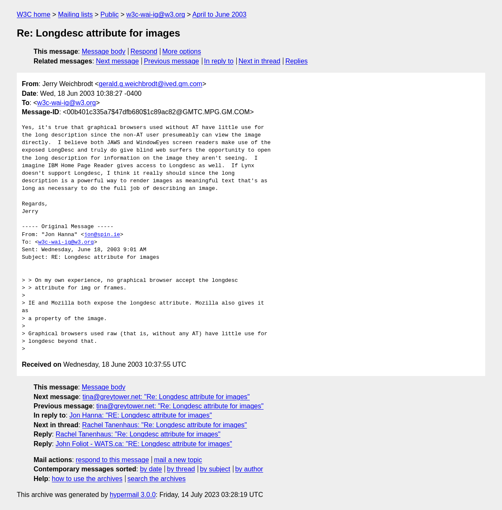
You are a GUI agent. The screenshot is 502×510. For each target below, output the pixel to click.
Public (109, 14)
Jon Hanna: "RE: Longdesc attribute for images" (140, 415)
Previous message (171, 61)
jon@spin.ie (102, 235)
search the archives (157, 478)
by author (249, 469)
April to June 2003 (219, 14)
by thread (181, 469)
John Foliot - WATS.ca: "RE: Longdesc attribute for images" (143, 443)
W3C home (33, 14)
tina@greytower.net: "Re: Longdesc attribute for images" (166, 396)
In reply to (218, 61)
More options (181, 51)
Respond (144, 51)
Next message (117, 61)
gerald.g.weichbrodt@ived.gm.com (150, 83)
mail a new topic (178, 459)
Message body (104, 51)
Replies (296, 61)
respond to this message (112, 459)
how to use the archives (87, 478)
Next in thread (259, 61)
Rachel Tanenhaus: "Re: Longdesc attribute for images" (164, 425)
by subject (215, 469)
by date (151, 469)
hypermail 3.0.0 (132, 494)
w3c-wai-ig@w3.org (155, 14)
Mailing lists (75, 14)
